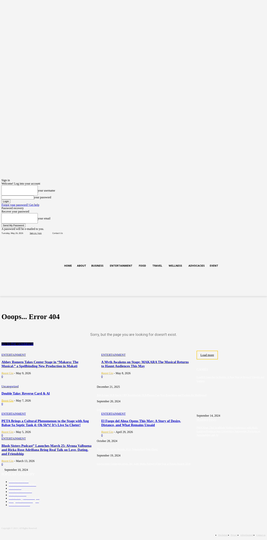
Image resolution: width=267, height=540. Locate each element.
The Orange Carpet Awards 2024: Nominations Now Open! (127, 449)
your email (44, 218)
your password (42, 197)
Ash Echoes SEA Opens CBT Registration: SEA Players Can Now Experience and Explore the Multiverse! (152, 395)
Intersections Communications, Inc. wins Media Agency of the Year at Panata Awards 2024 (143, 464)
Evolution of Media (107, 409)
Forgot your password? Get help (20, 204)
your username (46, 190)
